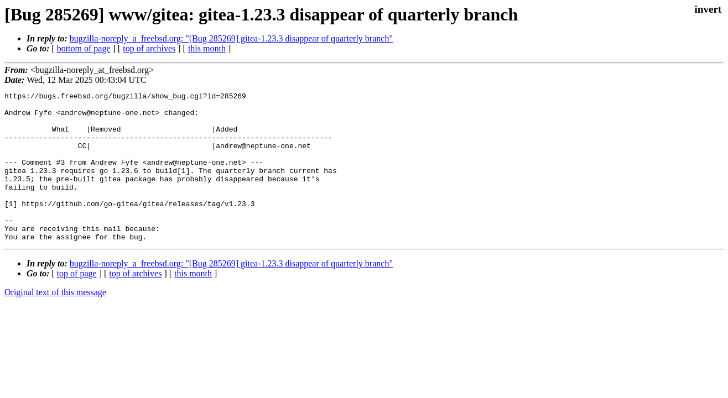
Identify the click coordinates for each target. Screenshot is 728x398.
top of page (77, 303)
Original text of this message (55, 322)
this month (207, 48)
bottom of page (84, 48)
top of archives (149, 48)
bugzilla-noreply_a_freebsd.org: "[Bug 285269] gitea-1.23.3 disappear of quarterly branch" (231, 38)
